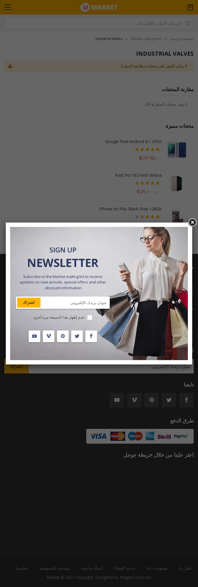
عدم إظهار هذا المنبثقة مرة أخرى (59, 317)
